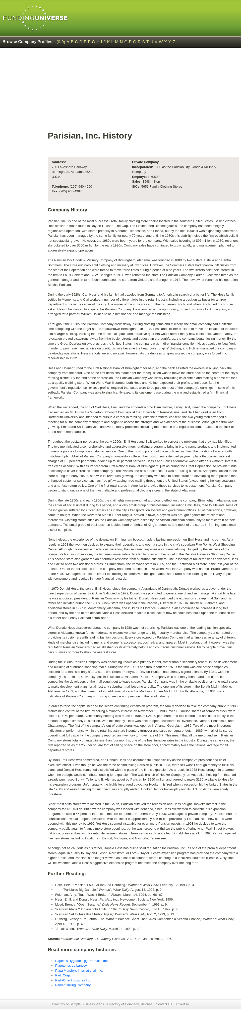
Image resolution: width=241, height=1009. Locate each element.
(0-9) (61, 42)
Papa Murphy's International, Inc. (79, 970)
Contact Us (164, 1004)
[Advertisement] (143, 92)
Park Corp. (63, 975)
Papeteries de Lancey (71, 965)
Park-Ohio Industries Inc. (73, 980)
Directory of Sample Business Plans (78, 1004)
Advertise (182, 1004)
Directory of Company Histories (129, 1004)
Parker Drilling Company (73, 985)
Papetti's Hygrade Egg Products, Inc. (81, 961)
